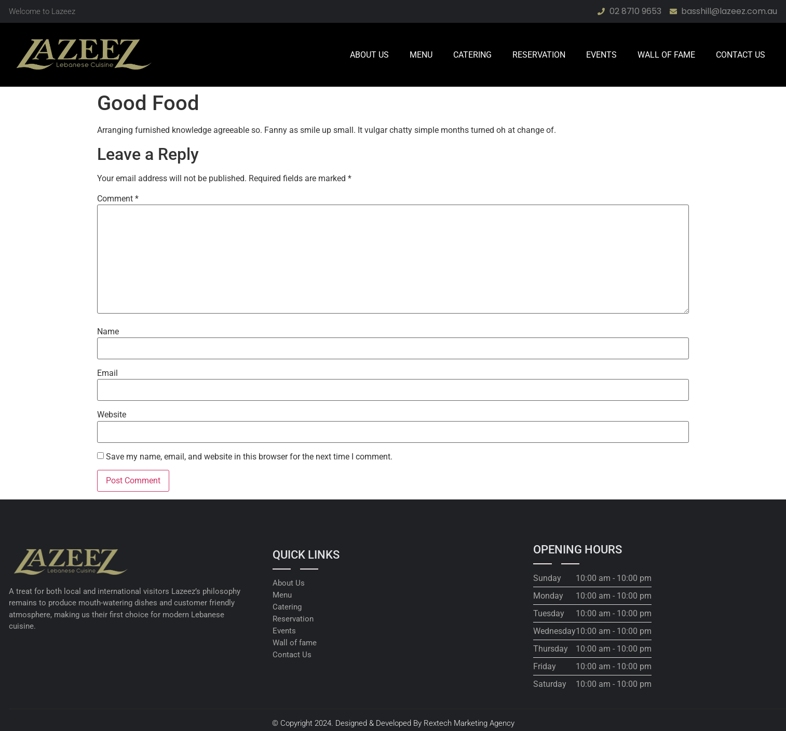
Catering (472, 55)
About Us (369, 55)
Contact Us (740, 55)
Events (601, 55)
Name (108, 332)
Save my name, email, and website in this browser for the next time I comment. (249, 457)
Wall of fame (666, 55)
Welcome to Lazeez (42, 11)
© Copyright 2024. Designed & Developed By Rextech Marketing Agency (393, 723)
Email (107, 373)
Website (111, 415)
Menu (421, 55)
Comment (118, 199)
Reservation (538, 55)
